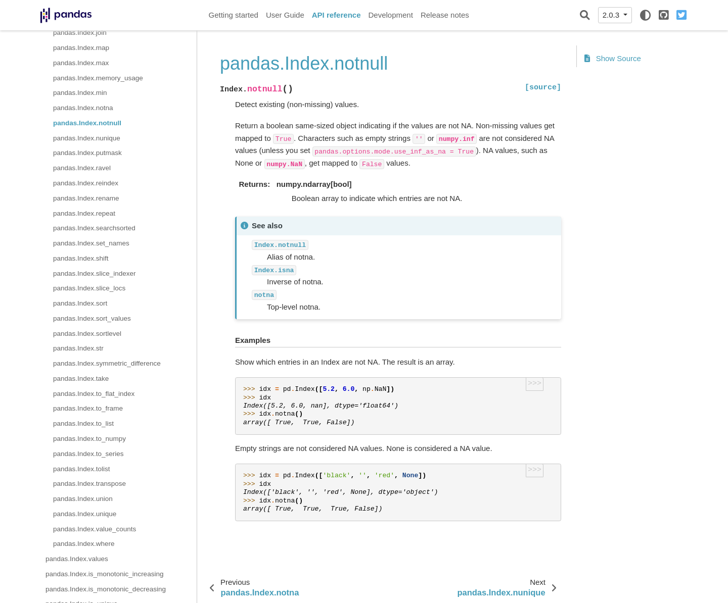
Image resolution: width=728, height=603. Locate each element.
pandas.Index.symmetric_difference (107, 363)
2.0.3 (612, 15)
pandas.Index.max (81, 63)
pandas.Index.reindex (85, 183)
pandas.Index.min (80, 92)
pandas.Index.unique (84, 514)
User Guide (285, 15)
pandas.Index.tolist (81, 469)
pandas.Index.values (77, 559)
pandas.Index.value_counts (94, 529)
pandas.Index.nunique (86, 138)
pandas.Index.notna (83, 108)
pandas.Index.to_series (88, 454)
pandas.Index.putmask (87, 153)
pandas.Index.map (81, 48)
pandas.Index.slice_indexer (94, 273)
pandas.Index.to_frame (88, 408)
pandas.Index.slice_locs (89, 288)
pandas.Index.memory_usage (98, 78)
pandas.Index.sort (80, 303)
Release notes (445, 15)
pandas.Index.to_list (83, 423)
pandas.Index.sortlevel (87, 333)
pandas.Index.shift (81, 258)
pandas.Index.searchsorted (94, 228)
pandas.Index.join (80, 32)
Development (390, 15)
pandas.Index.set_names (91, 243)
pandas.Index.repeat (84, 213)
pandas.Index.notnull (87, 123)
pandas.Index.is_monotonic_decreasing (106, 589)
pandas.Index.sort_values (92, 318)
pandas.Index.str (78, 348)
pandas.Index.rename (86, 198)
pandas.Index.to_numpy (89, 438)
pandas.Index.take (81, 378)
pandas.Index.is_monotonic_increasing (104, 574)
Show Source (612, 58)
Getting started (233, 15)
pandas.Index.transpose (89, 483)
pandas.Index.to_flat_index (93, 393)
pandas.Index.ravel (82, 168)
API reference (336, 15)
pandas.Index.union (83, 498)
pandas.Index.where (84, 543)
